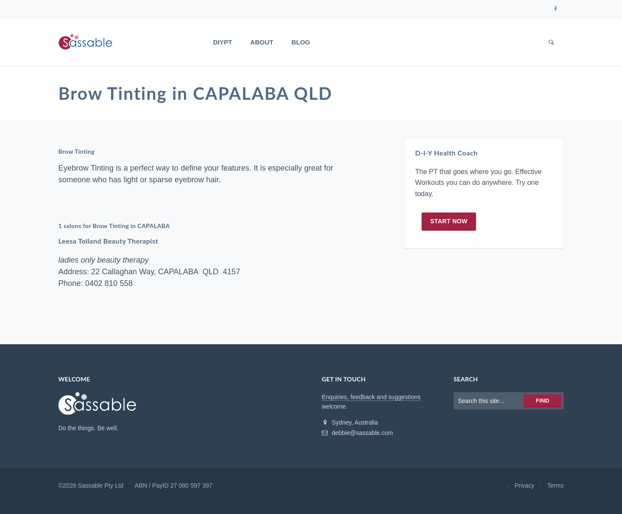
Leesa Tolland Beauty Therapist (108, 241)
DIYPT (222, 42)
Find (542, 400)
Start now (448, 221)
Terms (555, 485)
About (261, 42)
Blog (301, 42)
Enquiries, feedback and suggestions (371, 396)
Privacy (524, 485)
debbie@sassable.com (357, 432)
